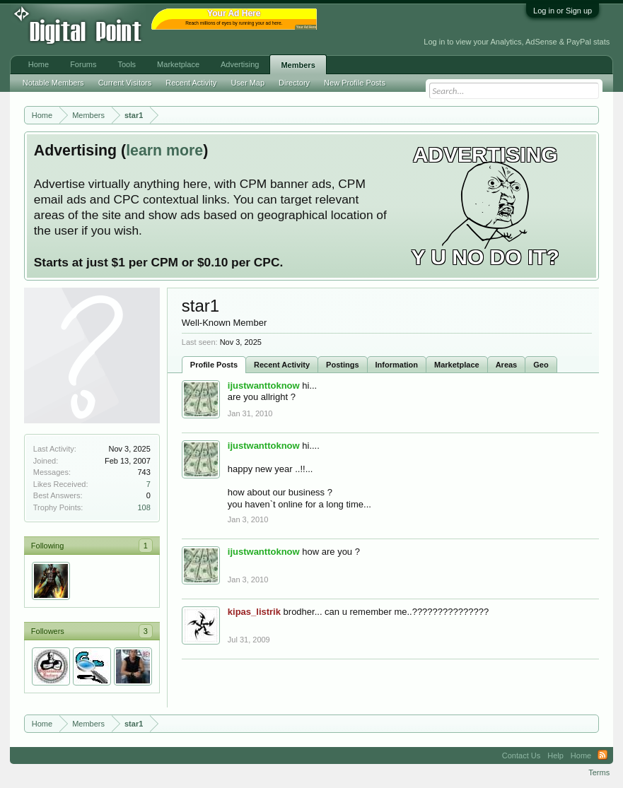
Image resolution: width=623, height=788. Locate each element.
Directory (294, 82)
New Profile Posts (354, 82)
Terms (599, 772)
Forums (83, 64)
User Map (247, 82)
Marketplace (456, 364)
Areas (507, 364)
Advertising (240, 64)
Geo (540, 364)
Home (38, 64)
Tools (126, 64)
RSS (602, 755)
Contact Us (521, 755)
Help (555, 755)
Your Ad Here (306, 27)
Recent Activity (282, 364)
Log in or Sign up (562, 10)
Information (397, 364)
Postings (342, 364)
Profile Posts (214, 364)
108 (143, 507)
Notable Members (53, 82)
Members (298, 65)
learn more (164, 150)
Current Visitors (125, 82)
